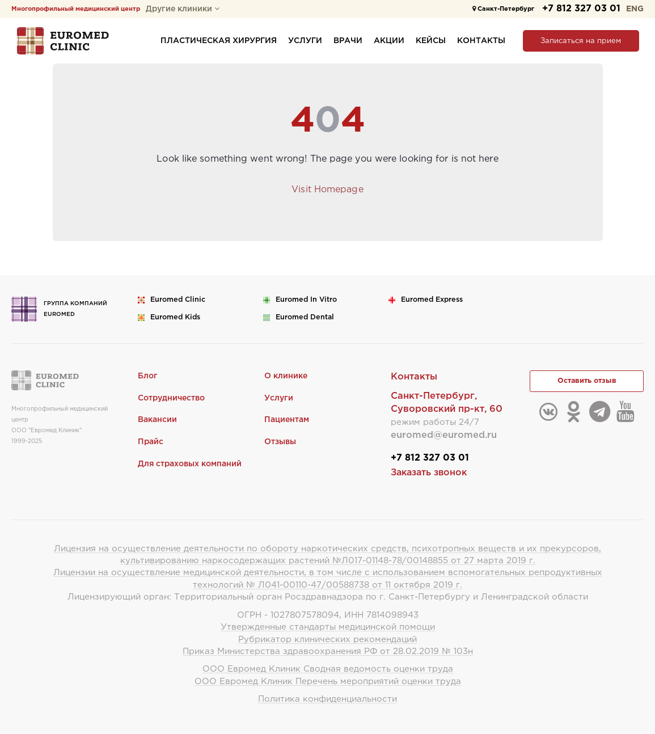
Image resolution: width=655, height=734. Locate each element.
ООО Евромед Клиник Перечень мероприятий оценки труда (328, 681)
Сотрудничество (171, 398)
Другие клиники (182, 9)
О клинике (285, 376)
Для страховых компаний (190, 464)
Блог (148, 376)
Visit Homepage (327, 189)
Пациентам (286, 419)
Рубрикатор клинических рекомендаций (327, 639)
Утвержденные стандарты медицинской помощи (328, 627)
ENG (635, 9)
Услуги (305, 40)
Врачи (347, 40)
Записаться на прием (580, 41)
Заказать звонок (429, 473)
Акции (389, 40)
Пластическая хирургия (218, 40)
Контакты (481, 40)
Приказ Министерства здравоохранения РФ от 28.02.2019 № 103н (328, 651)
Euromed (177, 300)
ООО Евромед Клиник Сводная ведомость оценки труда (327, 669)
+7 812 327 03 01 (581, 9)
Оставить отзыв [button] (586, 381)
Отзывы (280, 441)
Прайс (150, 441)
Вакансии (157, 419)
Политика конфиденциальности (327, 699)
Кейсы (431, 40)
